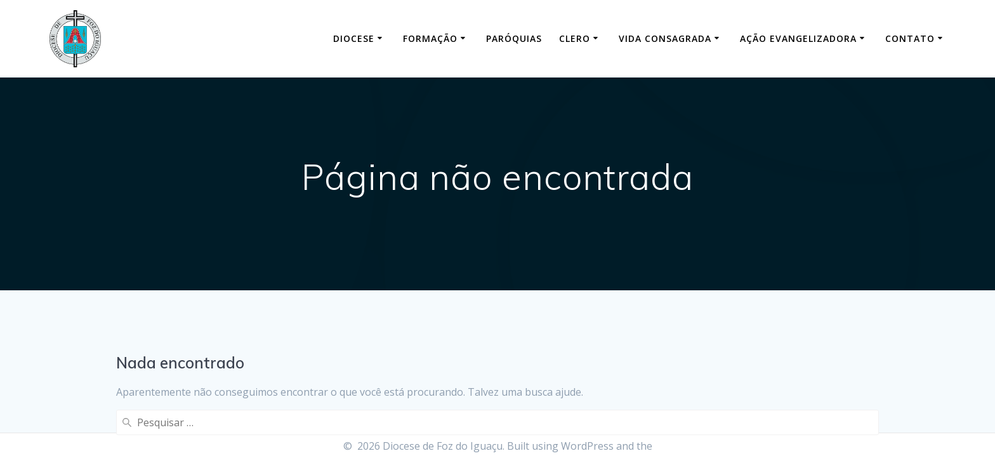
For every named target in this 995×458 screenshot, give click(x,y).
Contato (910, 38)
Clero (574, 38)
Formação (430, 38)
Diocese (353, 38)
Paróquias (514, 38)
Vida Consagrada (665, 38)
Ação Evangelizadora (798, 38)
